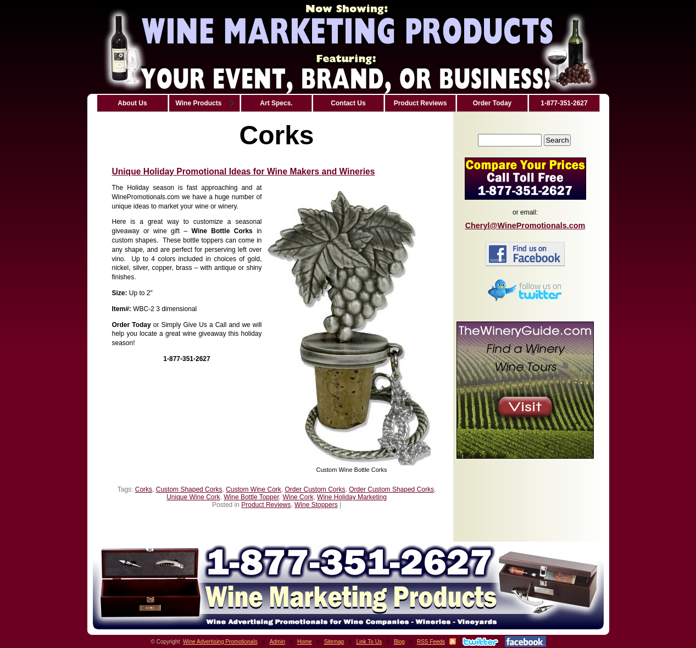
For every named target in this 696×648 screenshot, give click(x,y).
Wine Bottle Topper (251, 497)
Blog (399, 642)
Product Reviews (266, 505)
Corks (143, 489)
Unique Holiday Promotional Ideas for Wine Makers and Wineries (243, 171)
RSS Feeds (431, 642)
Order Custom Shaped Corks (391, 489)
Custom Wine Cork (253, 489)
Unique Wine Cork (193, 497)
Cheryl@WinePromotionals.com (525, 225)
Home (304, 642)
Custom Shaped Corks (189, 489)
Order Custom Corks (315, 489)
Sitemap (334, 642)
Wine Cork (297, 497)
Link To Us (369, 642)
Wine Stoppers (316, 505)
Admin (277, 642)
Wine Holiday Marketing (352, 497)
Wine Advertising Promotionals (220, 642)
